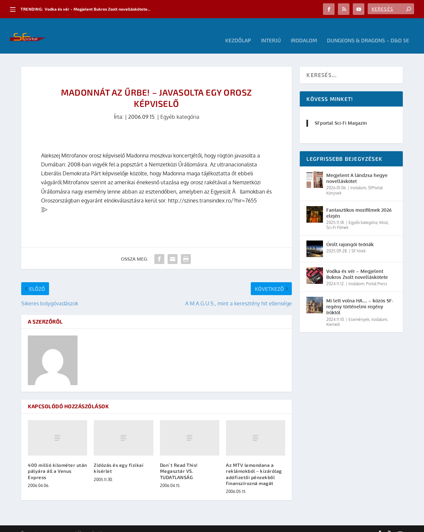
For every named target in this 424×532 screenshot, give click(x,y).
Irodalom (304, 31)
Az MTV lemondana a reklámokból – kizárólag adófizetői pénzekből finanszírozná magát (254, 465)
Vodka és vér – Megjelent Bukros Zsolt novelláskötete (357, 265)
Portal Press (376, 274)
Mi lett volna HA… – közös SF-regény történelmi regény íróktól (360, 297)
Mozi (383, 213)
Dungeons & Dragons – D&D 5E (368, 31)
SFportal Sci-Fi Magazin (341, 114)
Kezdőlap (238, 31)
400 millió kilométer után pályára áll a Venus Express (57, 462)
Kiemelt (333, 315)
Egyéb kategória (179, 108)
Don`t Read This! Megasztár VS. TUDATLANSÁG (179, 462)
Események (358, 310)
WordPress (116, 524)
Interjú (271, 31)
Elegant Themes (58, 524)
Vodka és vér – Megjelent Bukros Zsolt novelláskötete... (97, 9)
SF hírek (358, 242)
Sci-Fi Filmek (337, 218)
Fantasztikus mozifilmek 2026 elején (359, 203)
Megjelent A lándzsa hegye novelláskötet (357, 169)
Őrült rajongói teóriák (350, 235)
